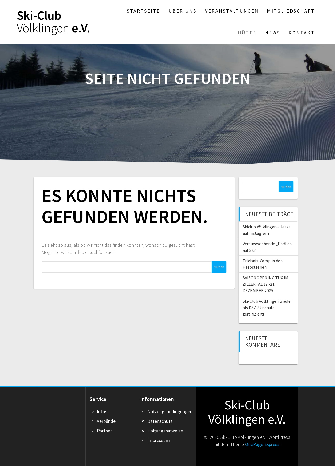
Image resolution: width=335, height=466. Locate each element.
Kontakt (302, 33)
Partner (104, 431)
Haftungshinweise (165, 431)
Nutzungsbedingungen (169, 411)
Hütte (247, 33)
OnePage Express (262, 444)
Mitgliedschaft (291, 11)
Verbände (106, 421)
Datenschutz (159, 421)
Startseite (143, 11)
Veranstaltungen (232, 11)
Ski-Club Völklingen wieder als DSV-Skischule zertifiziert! (267, 307)
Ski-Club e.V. (53, 21)
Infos (102, 411)
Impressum (158, 440)
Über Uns (182, 11)
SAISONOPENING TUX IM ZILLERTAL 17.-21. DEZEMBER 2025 (266, 284)
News (272, 33)
